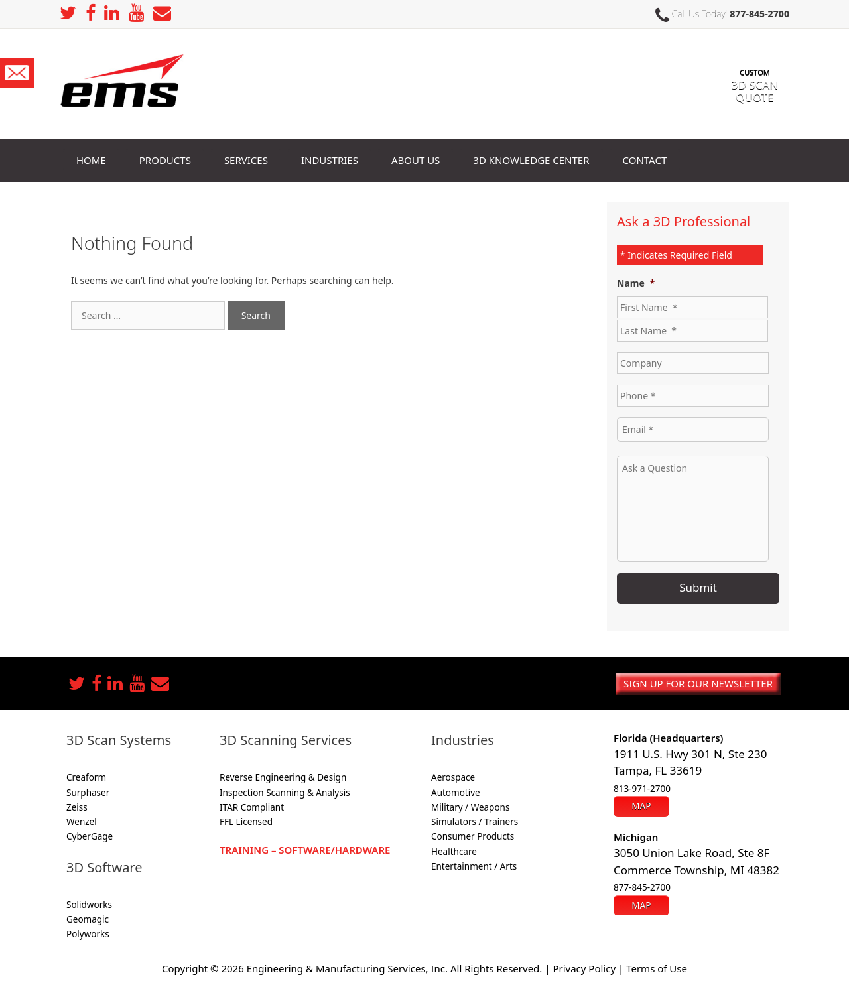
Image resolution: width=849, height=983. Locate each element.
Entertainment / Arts (474, 866)
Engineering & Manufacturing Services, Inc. (347, 968)
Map (641, 806)
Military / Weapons (470, 807)
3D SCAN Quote (754, 78)
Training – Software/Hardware (305, 849)
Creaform (86, 777)
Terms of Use (656, 968)
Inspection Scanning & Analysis (285, 793)
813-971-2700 (642, 789)
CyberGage (89, 836)
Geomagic (87, 919)
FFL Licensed (246, 822)
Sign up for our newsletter (698, 683)
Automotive (455, 793)
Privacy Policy (584, 968)
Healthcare (454, 852)
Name (636, 283)
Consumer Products (472, 836)
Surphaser (87, 793)
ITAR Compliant (252, 807)
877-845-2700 (759, 13)
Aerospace (453, 777)
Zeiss (77, 807)
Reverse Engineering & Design (283, 777)
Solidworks (89, 905)
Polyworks (87, 934)
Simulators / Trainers (474, 822)
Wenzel (81, 822)
